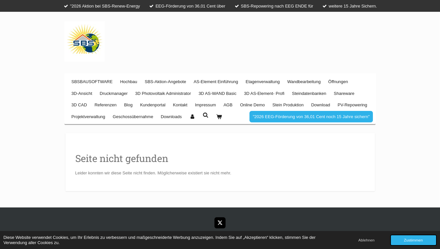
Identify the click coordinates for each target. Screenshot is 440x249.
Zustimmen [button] (413, 240)
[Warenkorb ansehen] (219, 116)
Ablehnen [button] (366, 240)
